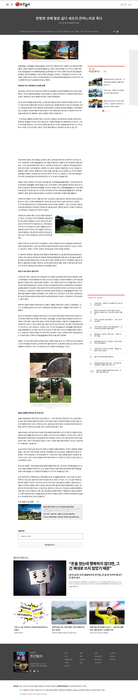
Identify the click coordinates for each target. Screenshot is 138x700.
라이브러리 (98, 660)
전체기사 (67, 666)
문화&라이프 (69, 660)
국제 (81, 656)
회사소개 (22, 686)
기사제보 (112, 653)
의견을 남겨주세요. (25, 536)
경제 (81, 653)
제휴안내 (41, 686)
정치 (66, 653)
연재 (96, 653)
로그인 (129, 4)
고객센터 (47, 686)
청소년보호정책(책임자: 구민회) (77, 686)
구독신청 (112, 656)
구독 (38, 502)
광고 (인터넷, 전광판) (32, 686)
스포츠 (67, 663)
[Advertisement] (46, 143)
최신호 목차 (98, 656)
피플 (81, 663)
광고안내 (112, 660)
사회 (66, 656)
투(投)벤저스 (94, 71)
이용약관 (53, 686)
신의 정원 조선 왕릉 (26, 502)
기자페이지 (98, 663)
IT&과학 (82, 660)
